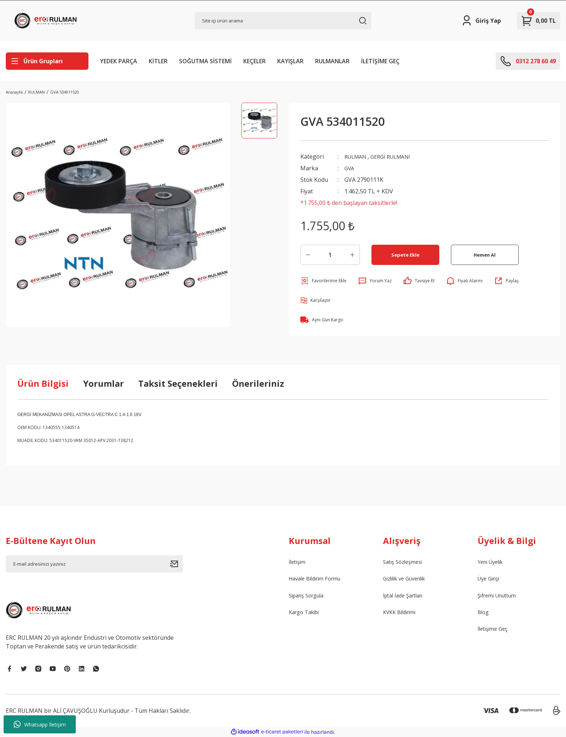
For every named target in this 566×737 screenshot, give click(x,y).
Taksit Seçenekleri (178, 383)
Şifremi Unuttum (500, 597)
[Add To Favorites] (323, 281)
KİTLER (158, 61)
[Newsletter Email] (94, 564)
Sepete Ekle (405, 254)
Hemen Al (484, 254)
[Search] (283, 20)
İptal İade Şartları (406, 597)
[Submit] (176, 564)
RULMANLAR (332, 61)
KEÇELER (254, 61)
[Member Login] (481, 20)
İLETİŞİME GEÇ (380, 61)
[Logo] (47, 20)
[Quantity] (330, 255)
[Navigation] (47, 61)
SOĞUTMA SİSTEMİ (205, 61)
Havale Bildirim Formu (318, 580)
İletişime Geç (494, 632)
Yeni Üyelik (492, 562)
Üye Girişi (490, 580)
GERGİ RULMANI (396, 156)
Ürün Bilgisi (43, 383)
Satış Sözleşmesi (405, 562)
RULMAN (356, 156)
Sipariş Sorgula (309, 597)
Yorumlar (103, 383)
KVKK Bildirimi (402, 614)
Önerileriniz (258, 383)
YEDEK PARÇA (118, 61)
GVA (350, 168)
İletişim (298, 562)
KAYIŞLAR (290, 61)
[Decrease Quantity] (308, 255)
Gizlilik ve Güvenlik (408, 580)
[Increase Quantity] (352, 255)
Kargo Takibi (306, 614)
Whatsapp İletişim (40, 724)
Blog (484, 614)
